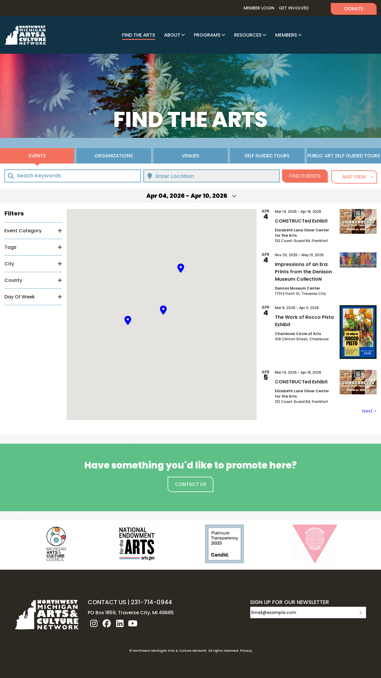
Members (286, 35)
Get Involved (294, 8)
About (172, 35)
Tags (10, 247)
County (13, 280)
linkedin (120, 623)
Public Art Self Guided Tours (343, 155)
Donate (353, 8)
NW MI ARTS (25, 35)
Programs (207, 35)
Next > (369, 411)
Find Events (305, 176)
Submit (360, 612)
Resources (248, 35)
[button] (128, 320)
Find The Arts (138, 35)
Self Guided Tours (267, 155)
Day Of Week (19, 296)
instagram (94, 623)
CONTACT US (107, 602)
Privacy (246, 650)
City (9, 263)
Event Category (23, 230)
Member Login (259, 8)
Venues (190, 155)
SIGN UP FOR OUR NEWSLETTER (289, 602)
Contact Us (190, 484)
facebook (107, 623)
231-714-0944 (151, 602)
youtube (133, 623)
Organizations (114, 155)
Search (319, 8)
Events (37, 155)
